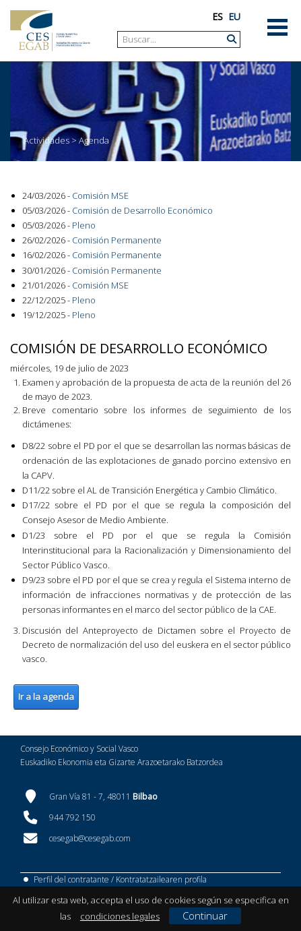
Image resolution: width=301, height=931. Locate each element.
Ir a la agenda (46, 696)
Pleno (84, 225)
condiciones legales (120, 916)
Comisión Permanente (117, 240)
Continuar (205, 915)
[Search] (173, 39)
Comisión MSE (100, 195)
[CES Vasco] (50, 30)
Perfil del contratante (71, 879)
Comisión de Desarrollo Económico (142, 210)
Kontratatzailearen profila (161, 879)
